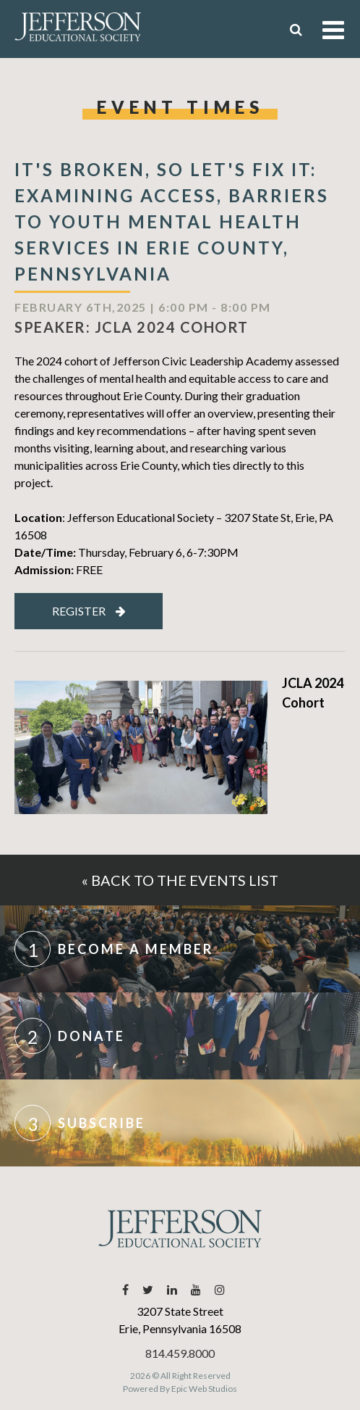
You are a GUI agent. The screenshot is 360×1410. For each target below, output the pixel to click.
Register (89, 611)
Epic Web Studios (204, 1388)
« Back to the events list (180, 880)
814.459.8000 (180, 1353)
